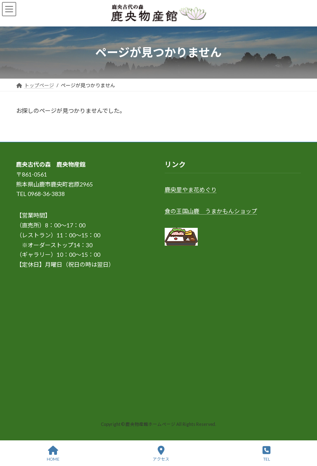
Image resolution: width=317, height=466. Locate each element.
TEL (266, 453)
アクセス (161, 453)
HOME (53, 453)
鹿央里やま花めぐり (191, 189)
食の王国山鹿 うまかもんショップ (211, 211)
